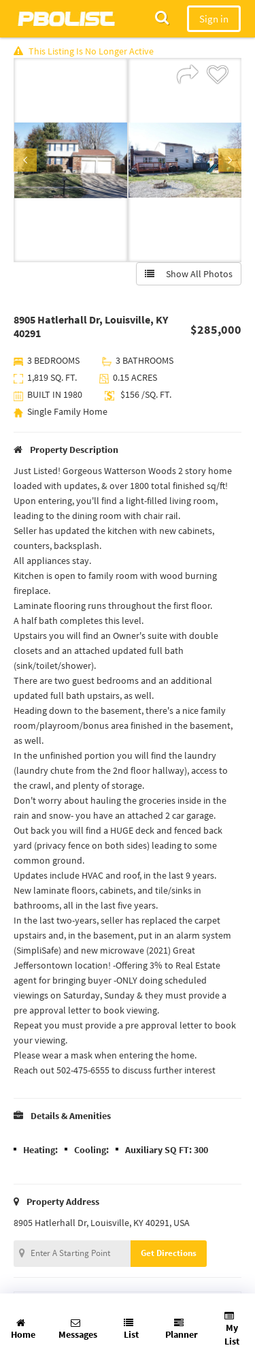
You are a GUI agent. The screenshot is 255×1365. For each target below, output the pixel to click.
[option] (71, 160)
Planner (181, 1329)
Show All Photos (189, 274)
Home (23, 1329)
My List (231, 1329)
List (131, 1329)
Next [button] (229, 160)
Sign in (213, 18)
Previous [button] (25, 160)
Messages (77, 1329)
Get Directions (169, 1253)
